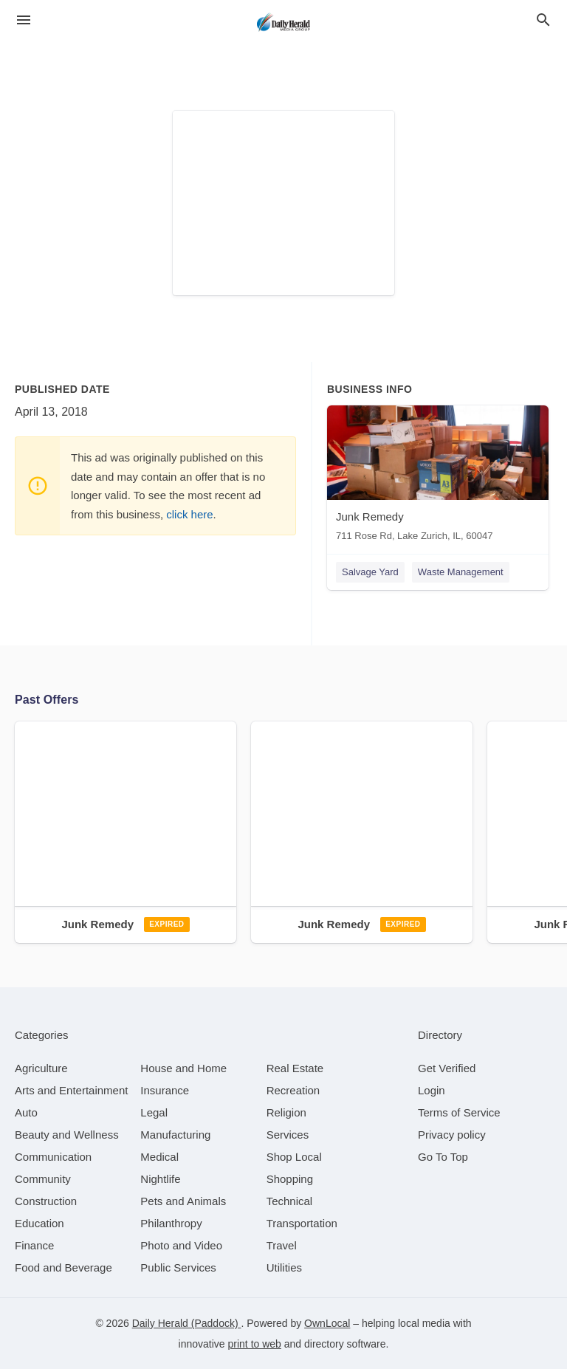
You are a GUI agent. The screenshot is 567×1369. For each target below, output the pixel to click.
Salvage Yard (370, 571)
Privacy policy (452, 1134)
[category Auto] (26, 1112)
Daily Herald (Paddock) (186, 1323)
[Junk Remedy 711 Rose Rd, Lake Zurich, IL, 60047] (438, 476)
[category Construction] (46, 1201)
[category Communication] (53, 1156)
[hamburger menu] (23, 20)
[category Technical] (290, 1201)
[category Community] (43, 1179)
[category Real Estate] (295, 1068)
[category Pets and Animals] (183, 1201)
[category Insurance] (164, 1090)
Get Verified (446, 1068)
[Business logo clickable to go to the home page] (283, 22)
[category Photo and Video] (181, 1245)
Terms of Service (459, 1112)
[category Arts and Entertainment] (71, 1090)
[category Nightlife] (160, 1179)
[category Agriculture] (41, 1068)
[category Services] (288, 1134)
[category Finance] (34, 1245)
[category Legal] (154, 1112)
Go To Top (443, 1156)
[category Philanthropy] (171, 1223)
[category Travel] (282, 1245)
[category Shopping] (290, 1179)
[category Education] (39, 1223)
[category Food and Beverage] (63, 1267)
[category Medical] (159, 1156)
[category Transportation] (302, 1223)
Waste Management (461, 571)
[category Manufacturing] (175, 1134)
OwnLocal (327, 1323)
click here (189, 514)
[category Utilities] (284, 1267)
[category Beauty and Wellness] (67, 1134)
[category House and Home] (183, 1068)
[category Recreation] (293, 1090)
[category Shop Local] (294, 1156)
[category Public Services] (178, 1267)
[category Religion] (286, 1112)
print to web (254, 1344)
